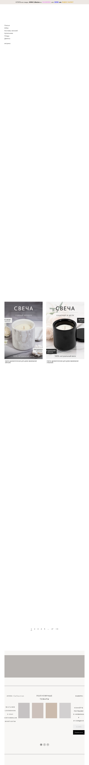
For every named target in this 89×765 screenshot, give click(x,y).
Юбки (6, 28)
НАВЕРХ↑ (80, 696)
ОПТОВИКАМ (10, 718)
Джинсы (7, 38)
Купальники (8, 33)
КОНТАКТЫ (10, 721)
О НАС (10, 714)
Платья (7, 25)
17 (52, 629)
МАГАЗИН (10, 707)
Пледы (6, 36)
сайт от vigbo (80, 759)
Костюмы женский (11, 31)
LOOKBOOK (10, 710)
